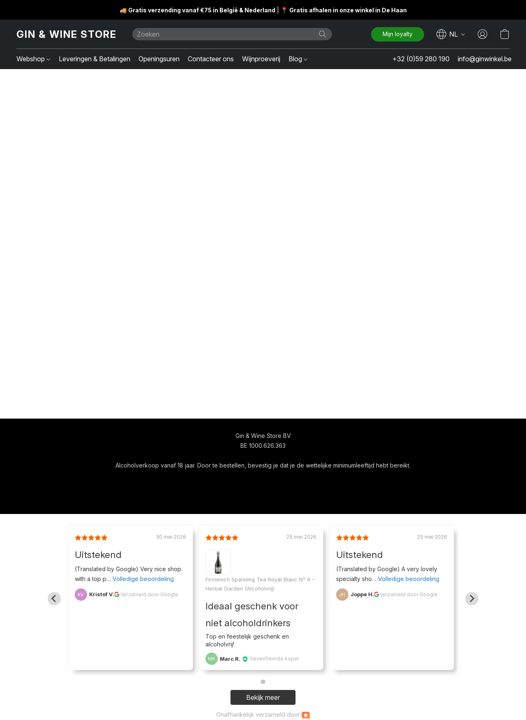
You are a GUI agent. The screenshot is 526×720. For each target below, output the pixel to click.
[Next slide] (471, 598)
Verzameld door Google (149, 594)
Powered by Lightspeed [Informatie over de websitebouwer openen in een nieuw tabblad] (263, 496)
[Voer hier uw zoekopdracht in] (232, 34)
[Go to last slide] (54, 598)
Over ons (292, 480)
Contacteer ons (211, 59)
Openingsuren (159, 59)
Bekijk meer (263, 697)
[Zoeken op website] (322, 34)
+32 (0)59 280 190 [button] (421, 59)
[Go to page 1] (263, 682)
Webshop (33, 59)
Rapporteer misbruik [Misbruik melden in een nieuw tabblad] (341, 480)
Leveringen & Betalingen (94, 59)
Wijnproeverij (261, 59)
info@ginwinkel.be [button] (485, 59)
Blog (297, 59)
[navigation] (450, 34)
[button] (66, 34)
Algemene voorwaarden (239, 480)
